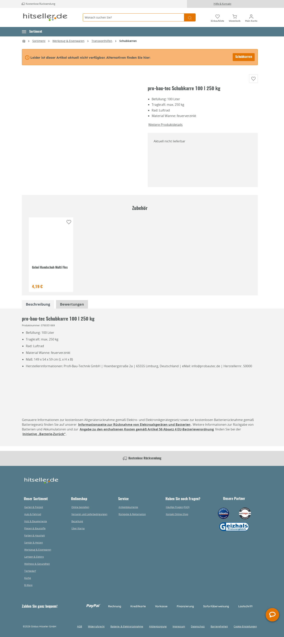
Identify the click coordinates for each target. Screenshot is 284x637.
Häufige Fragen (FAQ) (178, 507)
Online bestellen (80, 507)
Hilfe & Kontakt (222, 4)
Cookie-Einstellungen (245, 626)
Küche (27, 578)
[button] (32, 31)
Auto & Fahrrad (32, 514)
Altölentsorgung (158, 626)
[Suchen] (190, 17)
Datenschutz (198, 626)
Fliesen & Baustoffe (35, 528)
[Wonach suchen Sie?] (133, 17)
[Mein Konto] (251, 17)
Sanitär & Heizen (33, 542)
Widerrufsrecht (96, 626)
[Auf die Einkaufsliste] (253, 81)
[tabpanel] (38, 309)
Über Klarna (78, 528)
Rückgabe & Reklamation (132, 514)
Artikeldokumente (128, 507)
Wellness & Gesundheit (37, 563)
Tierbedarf (30, 570)
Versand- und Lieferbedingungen (89, 514)
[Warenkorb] (234, 17)
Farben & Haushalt (34, 535)
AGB (79, 626)
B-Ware (28, 585)
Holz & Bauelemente (35, 521)
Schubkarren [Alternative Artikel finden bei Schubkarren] (243, 56)
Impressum (179, 626)
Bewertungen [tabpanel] (72, 308)
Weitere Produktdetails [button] (165, 129)
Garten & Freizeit (33, 507)
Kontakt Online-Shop (177, 514)
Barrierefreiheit (219, 626)
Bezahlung (77, 521)
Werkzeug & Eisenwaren (37, 549)
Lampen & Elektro (34, 556)
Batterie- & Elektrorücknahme (126, 626)
